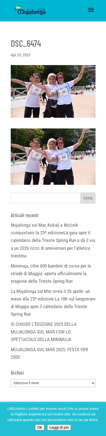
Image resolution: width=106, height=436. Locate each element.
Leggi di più (59, 427)
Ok (39, 427)
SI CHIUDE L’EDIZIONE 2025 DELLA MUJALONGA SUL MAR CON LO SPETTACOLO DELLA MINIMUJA (44, 331)
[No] (99, 419)
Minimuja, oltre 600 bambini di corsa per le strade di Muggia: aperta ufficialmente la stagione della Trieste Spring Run (51, 273)
